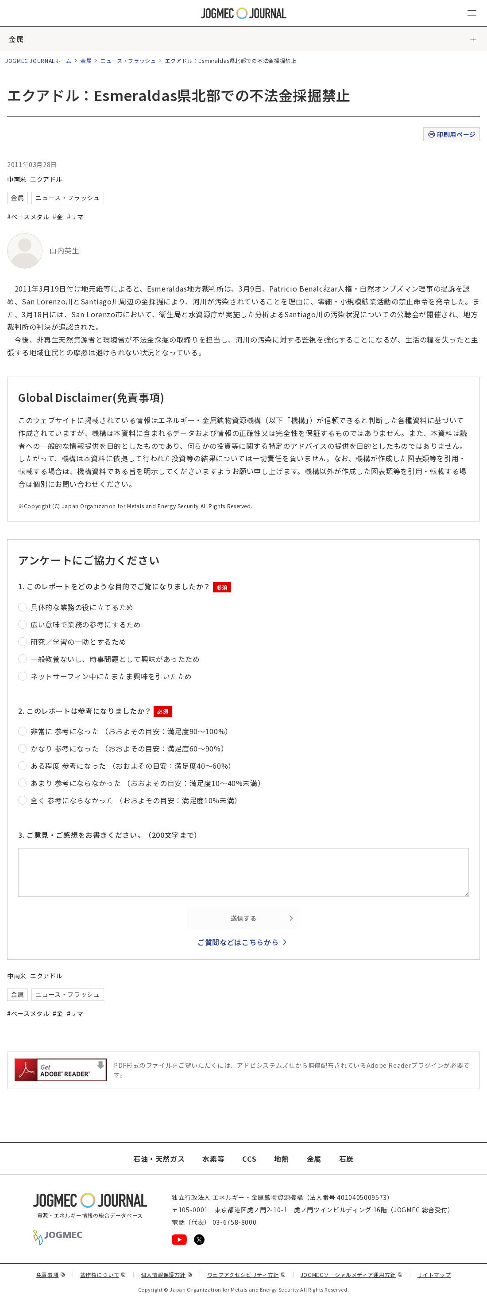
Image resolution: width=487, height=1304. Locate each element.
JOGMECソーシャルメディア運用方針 (352, 1274)
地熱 (281, 1158)
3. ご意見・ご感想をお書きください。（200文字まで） (109, 834)
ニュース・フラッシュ (128, 60)
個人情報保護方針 (167, 1274)
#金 (58, 216)
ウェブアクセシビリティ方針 (246, 1274)
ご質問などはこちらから (237, 942)
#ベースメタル (28, 216)
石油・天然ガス (159, 1158)
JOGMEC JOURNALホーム (38, 60)
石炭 (346, 1158)
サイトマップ (434, 1274)
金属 (16, 39)
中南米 (17, 179)
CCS (249, 1158)
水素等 (213, 1158)
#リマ (75, 216)
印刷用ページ (451, 134)
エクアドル (46, 179)
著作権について (103, 1274)
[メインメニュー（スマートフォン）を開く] (472, 13)
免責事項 (51, 1274)
